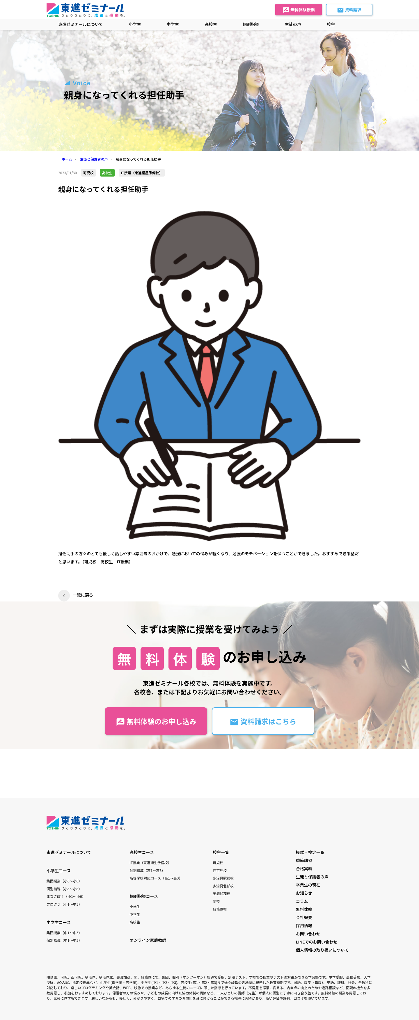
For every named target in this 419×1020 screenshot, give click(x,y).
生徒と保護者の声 (312, 877)
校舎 (331, 24)
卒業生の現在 (308, 885)
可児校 (218, 862)
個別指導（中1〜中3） (64, 940)
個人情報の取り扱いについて (322, 950)
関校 (216, 901)
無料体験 (304, 909)
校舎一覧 (221, 852)
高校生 (135, 921)
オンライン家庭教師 (148, 940)
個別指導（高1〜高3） (147, 870)
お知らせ (304, 893)
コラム (302, 901)
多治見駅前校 (223, 877)
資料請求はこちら (263, 721)
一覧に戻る (83, 595)
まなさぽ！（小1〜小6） (66, 896)
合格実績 (304, 868)
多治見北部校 (223, 885)
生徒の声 (293, 24)
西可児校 (220, 870)
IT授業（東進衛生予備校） (150, 862)
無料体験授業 (299, 10)
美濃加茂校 (221, 893)
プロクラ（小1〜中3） (64, 904)
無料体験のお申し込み (156, 721)
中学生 (135, 914)
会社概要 (304, 917)
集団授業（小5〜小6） (64, 880)
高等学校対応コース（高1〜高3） (156, 877)
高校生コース (142, 852)
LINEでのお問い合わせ (317, 942)
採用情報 (304, 925)
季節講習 (304, 860)
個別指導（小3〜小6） (64, 888)
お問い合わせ (308, 934)
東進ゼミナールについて (80, 24)
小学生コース (59, 870)
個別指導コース (144, 896)
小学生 (135, 906)
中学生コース (59, 922)
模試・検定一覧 (310, 852)
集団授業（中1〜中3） (64, 932)
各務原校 (220, 909)
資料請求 (349, 10)
